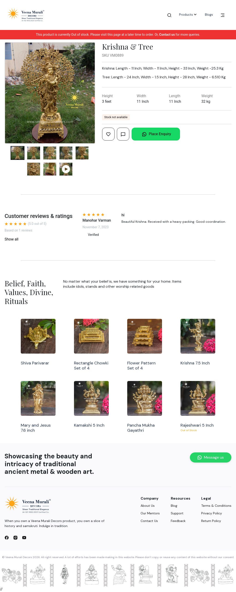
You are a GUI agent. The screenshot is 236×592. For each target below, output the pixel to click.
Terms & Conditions (216, 506)
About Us (148, 506)
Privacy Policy (211, 513)
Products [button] (188, 14)
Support (177, 513)
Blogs (209, 14)
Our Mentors (150, 513)
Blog (174, 506)
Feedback (178, 521)
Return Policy (211, 521)
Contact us (167, 34)
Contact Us (149, 521)
